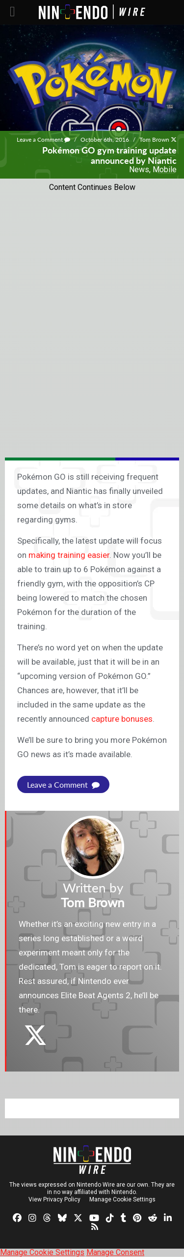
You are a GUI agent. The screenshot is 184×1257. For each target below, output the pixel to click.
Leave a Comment (43, 139)
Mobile (165, 169)
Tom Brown (154, 139)
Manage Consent (115, 1252)
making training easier (68, 555)
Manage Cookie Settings (122, 1199)
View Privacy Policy (54, 1199)
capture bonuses (122, 719)
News (139, 169)
